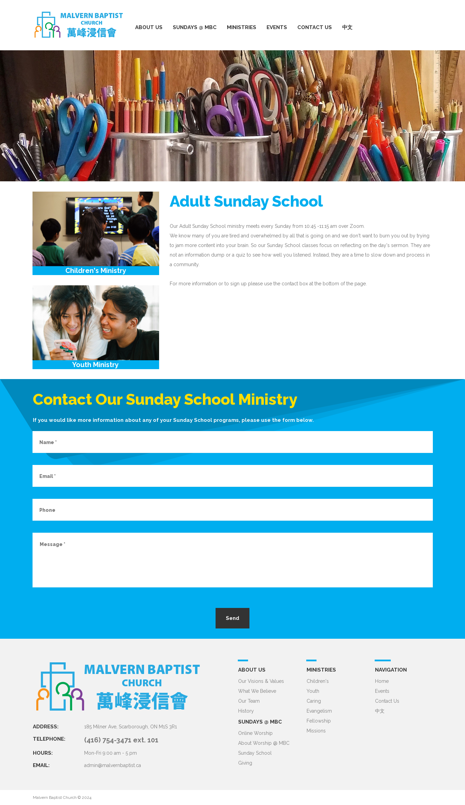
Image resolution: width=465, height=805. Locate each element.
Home (382, 681)
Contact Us (387, 701)
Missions (316, 730)
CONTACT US (314, 27)
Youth (313, 691)
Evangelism (319, 711)
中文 (347, 27)
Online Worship (255, 733)
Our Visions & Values (261, 681)
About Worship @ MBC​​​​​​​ (263, 743)
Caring (314, 701)
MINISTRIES (241, 27)
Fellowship (319, 721)
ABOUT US (149, 27)
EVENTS (277, 27)
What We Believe (257, 691)
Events (382, 691)
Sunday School (255, 753)
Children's (318, 681)
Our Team (249, 701)
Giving (245, 763)
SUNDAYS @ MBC (195, 27)
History (246, 711)
